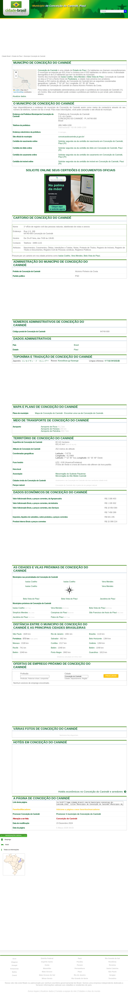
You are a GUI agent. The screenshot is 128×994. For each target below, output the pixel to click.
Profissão (24, 674)
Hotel (7, 844)
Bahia (14, 972)
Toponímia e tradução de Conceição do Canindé (52, 356)
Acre (14, 959)
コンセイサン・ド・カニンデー (35, 361)
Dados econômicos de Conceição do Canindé (50, 492)
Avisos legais (33, 991)
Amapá (14, 965)
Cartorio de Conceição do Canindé (42, 217)
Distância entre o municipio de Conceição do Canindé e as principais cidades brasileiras (50, 626)
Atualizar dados (19, 96)
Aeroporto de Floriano (50, 429)
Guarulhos (93, 652)
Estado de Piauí (17, 56)
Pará (79, 958)
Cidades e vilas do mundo (89, 991)
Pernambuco (80, 968)
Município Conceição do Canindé (34, 56)
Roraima (112, 965)
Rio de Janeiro (57, 634)
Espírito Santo (47, 962)
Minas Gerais (47, 978)
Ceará (14, 975)
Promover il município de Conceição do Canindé (78, 814)
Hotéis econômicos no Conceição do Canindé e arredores (92, 791)
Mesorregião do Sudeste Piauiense (70, 474)
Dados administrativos (32, 338)
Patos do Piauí (57, 617)
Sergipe (112, 975)
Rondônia (112, 962)
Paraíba (80, 962)
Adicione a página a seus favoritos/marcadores (78, 809)
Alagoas (14, 962)
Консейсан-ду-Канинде (68, 361)
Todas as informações (11, 850)
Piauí (76, 350)
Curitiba (54, 643)
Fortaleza (17, 639)
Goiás (47, 965)
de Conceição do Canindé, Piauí (59, 5)
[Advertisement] (64, 37)
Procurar (111, 676)
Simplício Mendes (20, 613)
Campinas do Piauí (59, 613)
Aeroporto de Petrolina (50, 431)
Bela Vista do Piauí (95, 77)
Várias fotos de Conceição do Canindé (45, 728)
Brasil (76, 345)
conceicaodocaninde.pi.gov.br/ (71, 137)
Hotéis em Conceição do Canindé (40, 742)
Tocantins (112, 978)
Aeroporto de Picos (49, 427)
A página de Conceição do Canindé (41, 798)
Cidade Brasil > (7, 56)
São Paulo (17, 634)
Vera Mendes (79, 77)
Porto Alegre (56, 652)
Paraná (80, 965)
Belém (53, 648)
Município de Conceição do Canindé (42, 62)
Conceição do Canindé (47, 70)
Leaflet (16, 90)
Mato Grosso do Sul (47, 975)
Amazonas (14, 969)
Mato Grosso (47, 972)
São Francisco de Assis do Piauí (103, 613)
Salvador (55, 639)
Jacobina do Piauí (107, 599)
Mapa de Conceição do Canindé (49, 413)
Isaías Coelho (67, 77)
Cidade (68, 674)
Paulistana (72, 79)
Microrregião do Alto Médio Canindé (70, 476)
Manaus (16, 643)
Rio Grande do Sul (112, 958)
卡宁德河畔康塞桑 (112, 361)
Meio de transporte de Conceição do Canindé (51, 420)
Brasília (92, 634)
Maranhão (47, 968)
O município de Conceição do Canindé (43, 103)
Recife (15, 648)
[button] (16, 72)
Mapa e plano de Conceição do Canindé (45, 406)
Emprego (8, 839)
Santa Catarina (112, 968)
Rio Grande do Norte (79, 978)
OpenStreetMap (18, 92)
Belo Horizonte (95, 639)
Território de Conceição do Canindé (43, 438)
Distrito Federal (47, 958)
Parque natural (19, 485)
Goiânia (92, 643)
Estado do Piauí (79, 70)
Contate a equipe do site (65, 991)
